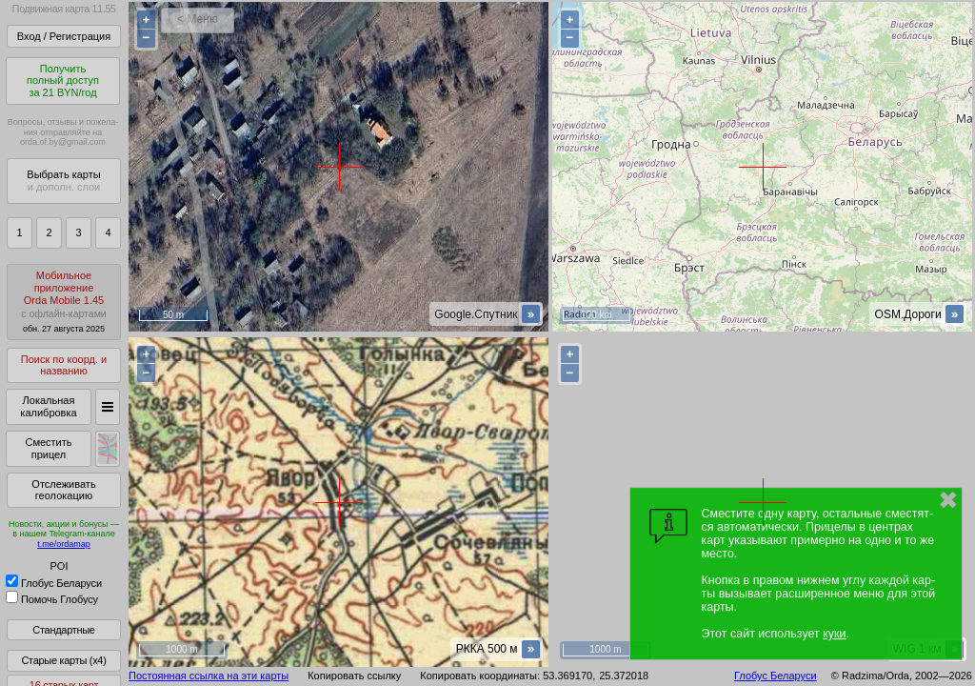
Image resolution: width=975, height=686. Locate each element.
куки (834, 633)
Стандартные (63, 630)
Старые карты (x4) (63, 660)
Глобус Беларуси (54, 583)
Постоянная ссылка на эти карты (209, 675)
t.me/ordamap (63, 544)
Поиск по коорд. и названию (64, 365)
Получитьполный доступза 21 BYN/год (63, 80)
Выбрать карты (63, 180)
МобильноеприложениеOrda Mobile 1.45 (63, 301)
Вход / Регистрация (63, 36)
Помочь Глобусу (52, 599)
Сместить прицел (48, 448)
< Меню (197, 19)
